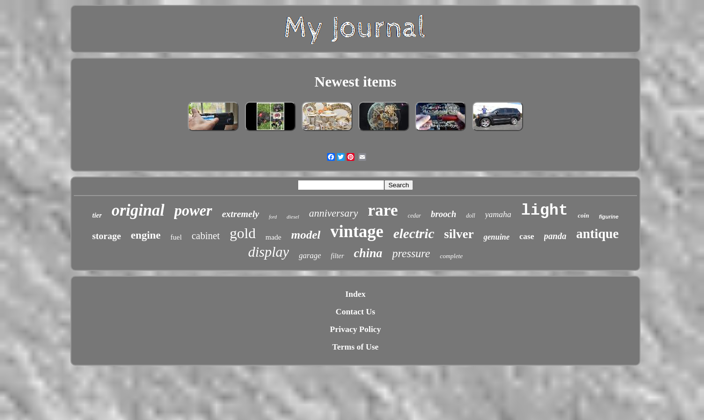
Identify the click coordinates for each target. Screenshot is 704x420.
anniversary (333, 213)
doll (470, 215)
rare (383, 210)
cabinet (206, 235)
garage (310, 255)
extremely (240, 214)
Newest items (355, 81)
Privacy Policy (355, 329)
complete (451, 256)
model (306, 234)
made (273, 237)
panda (555, 236)
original (137, 210)
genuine (496, 237)
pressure (411, 253)
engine (145, 235)
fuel (176, 237)
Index (355, 294)
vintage (357, 231)
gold (243, 233)
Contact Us (355, 311)
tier (97, 215)
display (268, 252)
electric (413, 233)
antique (597, 233)
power (193, 210)
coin (583, 215)
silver (459, 234)
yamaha (498, 214)
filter (337, 256)
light (544, 210)
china (368, 253)
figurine (608, 217)
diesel (292, 217)
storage (106, 236)
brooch (443, 214)
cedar (414, 215)
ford (273, 217)
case (526, 236)
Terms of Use (355, 347)
